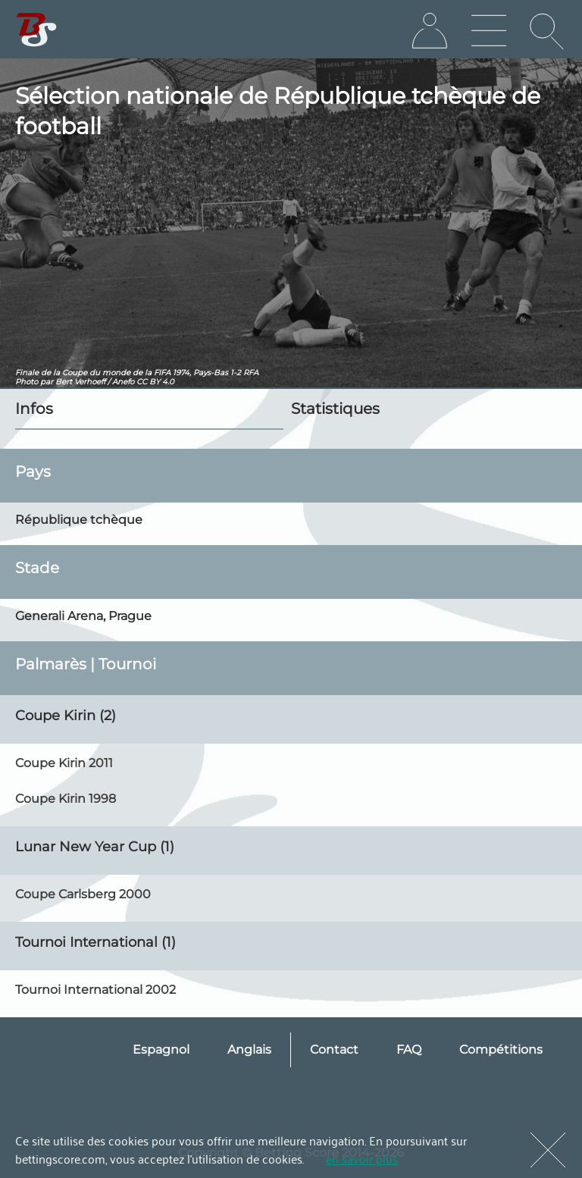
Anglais (249, 1049)
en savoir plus (362, 1158)
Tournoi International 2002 (95, 989)
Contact (334, 1049)
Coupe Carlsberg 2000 (83, 894)
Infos (34, 408)
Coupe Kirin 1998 (65, 798)
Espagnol (161, 1049)
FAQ (408, 1049)
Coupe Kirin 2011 (64, 763)
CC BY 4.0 (155, 382)
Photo (26, 382)
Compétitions (501, 1049)
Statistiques (335, 408)
